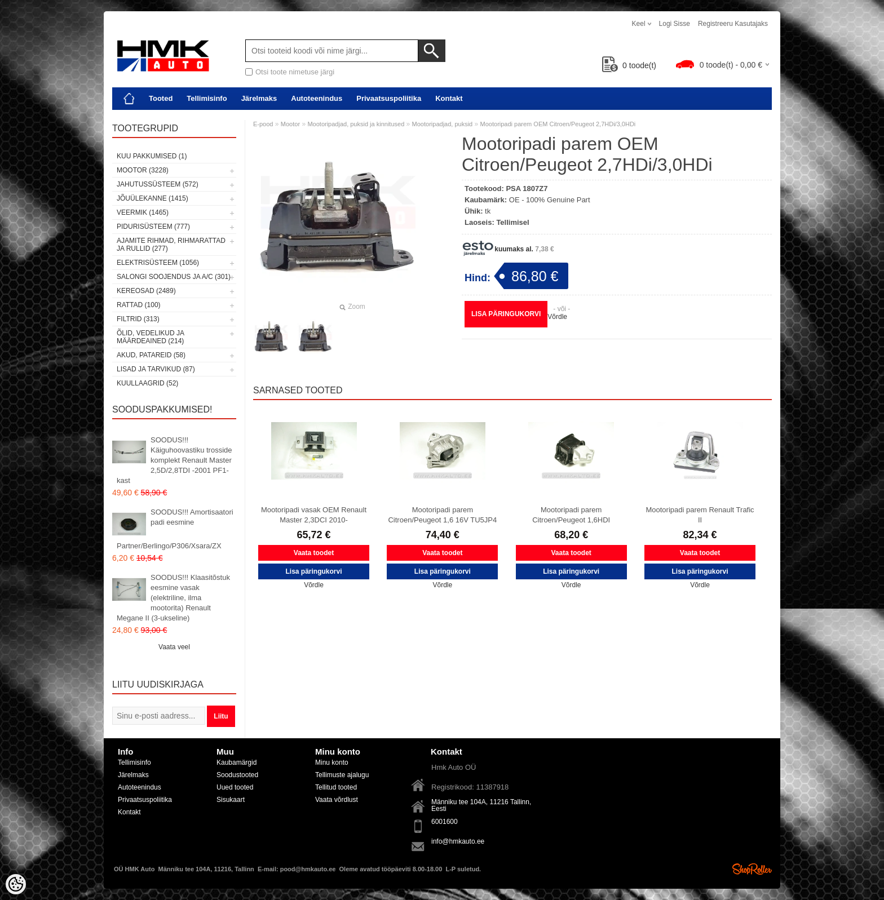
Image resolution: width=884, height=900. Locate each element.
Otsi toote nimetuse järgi (294, 72)
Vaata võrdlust (336, 799)
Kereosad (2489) (146, 291)
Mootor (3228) (143, 170)
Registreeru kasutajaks (733, 24)
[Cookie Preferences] (16, 884)
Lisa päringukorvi (506, 314)
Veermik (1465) (143, 212)
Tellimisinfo (207, 98)
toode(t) (629, 65)
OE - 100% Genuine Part (549, 200)
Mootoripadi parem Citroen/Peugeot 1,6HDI (571, 515)
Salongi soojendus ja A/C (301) (174, 277)
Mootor (290, 124)
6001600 (444, 821)
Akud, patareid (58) (151, 355)
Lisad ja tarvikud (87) (156, 369)
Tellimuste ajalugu (342, 775)
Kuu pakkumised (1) (152, 156)
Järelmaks (259, 98)
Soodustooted (237, 775)
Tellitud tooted (336, 787)
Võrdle (557, 317)
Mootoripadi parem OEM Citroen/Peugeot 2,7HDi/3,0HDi (558, 124)
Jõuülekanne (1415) (152, 198)
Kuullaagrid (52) (147, 383)
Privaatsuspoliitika (388, 98)
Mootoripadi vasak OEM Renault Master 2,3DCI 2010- (313, 515)
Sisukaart (230, 799)
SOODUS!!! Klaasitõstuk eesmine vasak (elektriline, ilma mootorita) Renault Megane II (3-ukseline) (173, 597)
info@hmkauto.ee (457, 841)
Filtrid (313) (138, 319)
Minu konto (331, 762)
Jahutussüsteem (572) (157, 184)
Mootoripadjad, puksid (442, 124)
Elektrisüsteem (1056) (158, 263)
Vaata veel (174, 647)
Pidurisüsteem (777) (153, 226)
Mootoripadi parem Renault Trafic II (700, 515)
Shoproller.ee (752, 869)
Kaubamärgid (236, 762)
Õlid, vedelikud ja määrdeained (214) (150, 337)
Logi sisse (674, 24)
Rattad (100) (139, 305)
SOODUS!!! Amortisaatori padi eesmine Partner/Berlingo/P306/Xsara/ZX (175, 529)
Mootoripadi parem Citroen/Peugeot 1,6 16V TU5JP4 (442, 515)
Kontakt (448, 98)
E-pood (263, 124)
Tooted (161, 98)
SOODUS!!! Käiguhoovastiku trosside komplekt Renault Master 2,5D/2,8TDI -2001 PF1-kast (174, 460)
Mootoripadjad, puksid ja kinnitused (355, 124)
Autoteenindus (316, 98)
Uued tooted (234, 787)
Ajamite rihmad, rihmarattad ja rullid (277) (171, 244)
